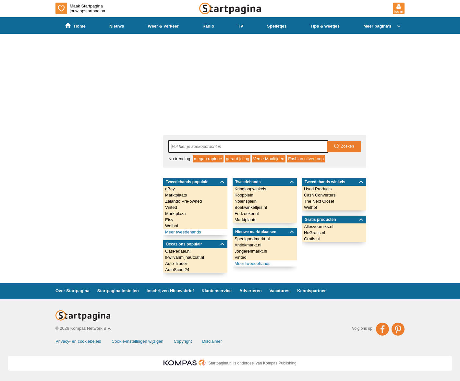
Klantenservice (217, 290)
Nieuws (116, 26)
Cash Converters (320, 195)
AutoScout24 (177, 269)
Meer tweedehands (183, 232)
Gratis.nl (312, 238)
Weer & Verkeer (163, 26)
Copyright (183, 341)
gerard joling (237, 158)
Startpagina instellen (118, 290)
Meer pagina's (382, 26)
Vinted (171, 207)
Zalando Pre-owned (183, 201)
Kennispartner (311, 290)
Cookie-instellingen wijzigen (137, 341)
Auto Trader (176, 263)
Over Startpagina (72, 290)
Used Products (318, 188)
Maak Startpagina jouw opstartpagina (80, 8)
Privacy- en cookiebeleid (78, 341)
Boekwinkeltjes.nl (251, 207)
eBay (170, 188)
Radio (208, 26)
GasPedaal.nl (177, 251)
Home (75, 26)
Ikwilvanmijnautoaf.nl (184, 257)
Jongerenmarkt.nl (251, 251)
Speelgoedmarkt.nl (252, 238)
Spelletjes (277, 26)
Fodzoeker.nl (247, 213)
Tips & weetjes (325, 26)
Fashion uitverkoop (306, 158)
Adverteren (250, 290)
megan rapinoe (208, 158)
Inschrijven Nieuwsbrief (170, 290)
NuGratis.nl (314, 232)
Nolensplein (246, 201)
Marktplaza (175, 213)
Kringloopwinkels (250, 188)
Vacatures (279, 290)
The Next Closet (319, 201)
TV (240, 26)
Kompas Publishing (280, 363)
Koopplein (244, 195)
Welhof (171, 225)
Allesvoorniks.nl (318, 226)
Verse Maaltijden (268, 158)
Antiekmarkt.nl (248, 245)
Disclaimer (212, 341)
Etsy (169, 219)
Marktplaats (176, 195)
